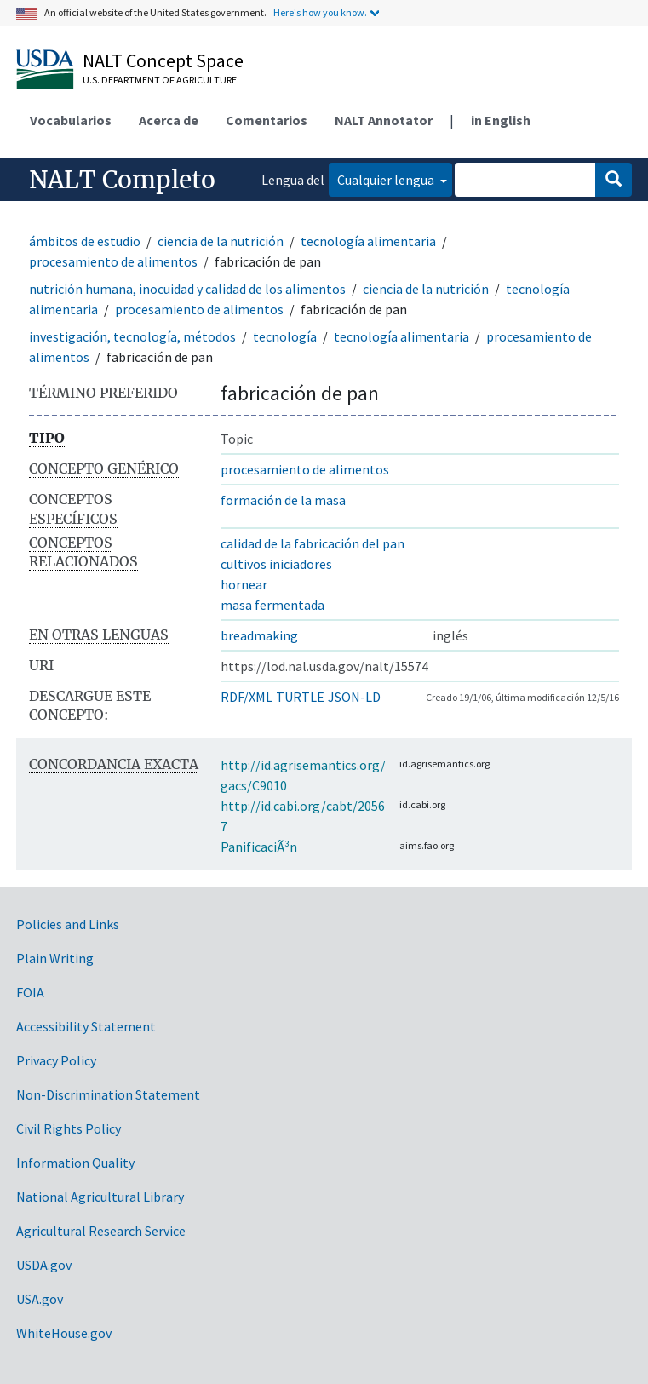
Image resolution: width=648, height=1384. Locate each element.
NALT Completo (122, 179)
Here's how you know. (320, 12)
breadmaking (259, 635)
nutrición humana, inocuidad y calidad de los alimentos (187, 288)
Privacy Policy (56, 1060)
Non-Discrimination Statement (108, 1094)
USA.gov (39, 1298)
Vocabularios (71, 120)
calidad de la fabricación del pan (312, 543)
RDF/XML (246, 696)
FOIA (30, 992)
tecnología (285, 336)
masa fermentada (272, 604)
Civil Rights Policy (68, 1128)
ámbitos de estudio (84, 241)
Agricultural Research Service (101, 1230)
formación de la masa (283, 499)
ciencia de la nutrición (221, 241)
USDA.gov (44, 1264)
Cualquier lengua (387, 179)
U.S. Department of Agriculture (160, 79)
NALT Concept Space (163, 60)
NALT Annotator (384, 120)
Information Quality (75, 1162)
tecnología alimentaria (368, 241)
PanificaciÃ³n (259, 846)
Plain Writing (55, 958)
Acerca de (168, 120)
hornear (244, 584)
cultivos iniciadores (276, 563)
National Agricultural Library (100, 1196)
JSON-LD (354, 696)
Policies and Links (67, 924)
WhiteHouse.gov (64, 1332)
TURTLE (300, 696)
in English (500, 120)
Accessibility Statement (86, 1026)
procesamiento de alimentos (113, 261)
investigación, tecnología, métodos (132, 336)
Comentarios (266, 120)
